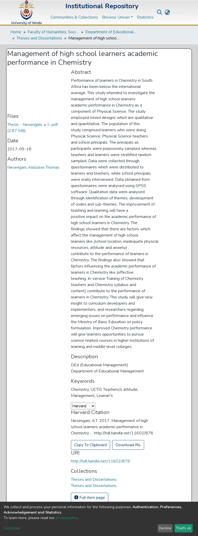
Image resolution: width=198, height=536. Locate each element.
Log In (178, 12)
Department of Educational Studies (111, 32)
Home (15, 32)
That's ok (183, 528)
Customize (12, 528)
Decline (165, 528)
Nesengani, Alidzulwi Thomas (33, 167)
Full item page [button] (89, 497)
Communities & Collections (74, 17)
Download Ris (128, 445)
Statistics (145, 17)
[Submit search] (159, 12)
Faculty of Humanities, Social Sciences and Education (53, 32)
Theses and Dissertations (39, 38)
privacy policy (66, 517)
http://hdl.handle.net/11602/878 (100, 461)
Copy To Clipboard (90, 445)
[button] (167, 12)
